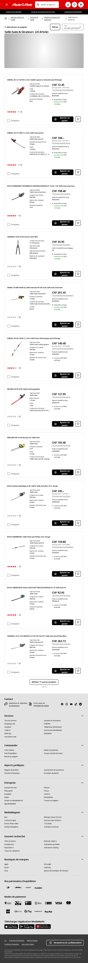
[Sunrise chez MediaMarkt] (53, 730)
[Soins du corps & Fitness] (52, 820)
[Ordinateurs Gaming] (51, 847)
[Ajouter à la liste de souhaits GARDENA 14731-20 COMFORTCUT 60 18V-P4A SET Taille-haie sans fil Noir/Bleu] (78, 671)
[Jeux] (5, 817)
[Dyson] (6, 867)
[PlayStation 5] (9, 847)
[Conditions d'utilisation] (11, 944)
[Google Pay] (28, 911)
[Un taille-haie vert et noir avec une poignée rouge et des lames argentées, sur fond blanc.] (18, 496)
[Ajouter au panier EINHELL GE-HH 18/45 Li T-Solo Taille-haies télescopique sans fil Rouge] (62, 375)
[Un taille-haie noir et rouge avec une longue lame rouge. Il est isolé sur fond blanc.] (18, 399)
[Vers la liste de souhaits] (74, 4)
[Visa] (58, 903)
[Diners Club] (18, 911)
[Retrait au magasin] (11, 756)
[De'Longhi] (47, 864)
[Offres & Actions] (10, 841)
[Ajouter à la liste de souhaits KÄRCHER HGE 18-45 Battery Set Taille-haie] (78, 472)
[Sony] (6, 871)
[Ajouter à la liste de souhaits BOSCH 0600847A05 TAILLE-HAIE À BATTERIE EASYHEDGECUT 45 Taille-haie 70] (78, 622)
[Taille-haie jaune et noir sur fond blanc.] (18, 448)
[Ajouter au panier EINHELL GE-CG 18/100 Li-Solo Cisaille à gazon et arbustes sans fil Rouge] (62, 119)
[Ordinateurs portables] (52, 844)
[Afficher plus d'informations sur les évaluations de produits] (21, 112)
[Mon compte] (68, 4)
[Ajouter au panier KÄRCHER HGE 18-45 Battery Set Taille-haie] (62, 472)
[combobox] (49, 4)
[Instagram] (67, 704)
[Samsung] (47, 867)
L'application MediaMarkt (73, 12)
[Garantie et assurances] (52, 720)
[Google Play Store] (26, 926)
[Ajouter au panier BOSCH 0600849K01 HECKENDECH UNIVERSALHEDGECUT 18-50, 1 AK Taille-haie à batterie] (62, 223)
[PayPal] (48, 912)
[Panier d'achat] (81, 4)
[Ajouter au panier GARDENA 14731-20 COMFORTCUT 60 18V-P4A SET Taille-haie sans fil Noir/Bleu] (62, 671)
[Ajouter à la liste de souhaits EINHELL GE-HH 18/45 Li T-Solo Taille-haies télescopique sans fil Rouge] (78, 375)
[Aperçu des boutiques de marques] (56, 871)
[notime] (28, 887)
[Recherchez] (38, 4)
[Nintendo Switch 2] (50, 841)
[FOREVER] (47, 724)
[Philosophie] (8, 791)
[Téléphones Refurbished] (53, 727)
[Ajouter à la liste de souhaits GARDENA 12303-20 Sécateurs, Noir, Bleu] (78, 274)
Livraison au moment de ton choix (43, 12)
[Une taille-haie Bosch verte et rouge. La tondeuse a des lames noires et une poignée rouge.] (18, 598)
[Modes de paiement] (51, 750)
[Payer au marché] (8, 903)
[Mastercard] (68, 903)
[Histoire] (47, 787)
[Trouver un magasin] (51, 800)
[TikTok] (76, 704)
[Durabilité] (7, 794)
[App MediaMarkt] (10, 804)
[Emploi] (6, 797)
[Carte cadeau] (9, 750)
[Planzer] (38, 888)
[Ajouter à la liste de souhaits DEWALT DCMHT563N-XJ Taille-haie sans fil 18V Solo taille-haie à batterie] (78, 324)
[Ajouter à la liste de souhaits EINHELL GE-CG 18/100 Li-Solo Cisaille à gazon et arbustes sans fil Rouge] (78, 119)
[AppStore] (11, 926)
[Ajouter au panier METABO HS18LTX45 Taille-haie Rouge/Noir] (62, 424)
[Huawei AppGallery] (43, 926)
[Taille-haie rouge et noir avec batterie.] (18, 90)
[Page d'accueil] (6, 18)
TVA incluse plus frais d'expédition (62, 90)
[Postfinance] (38, 911)
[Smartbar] (7, 727)
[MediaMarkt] (22, 4)
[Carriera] (47, 794)
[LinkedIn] (81, 704)
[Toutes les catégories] (6, 4)
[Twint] (48, 903)
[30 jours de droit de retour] (53, 753)
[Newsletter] (48, 733)
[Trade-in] (7, 730)
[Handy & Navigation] (11, 827)
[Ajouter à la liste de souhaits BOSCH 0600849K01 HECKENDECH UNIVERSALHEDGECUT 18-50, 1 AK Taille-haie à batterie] (78, 223)
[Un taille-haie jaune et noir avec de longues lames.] (18, 298)
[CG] (5, 941)
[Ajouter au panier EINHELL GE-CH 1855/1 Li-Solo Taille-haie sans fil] (62, 172)
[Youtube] (72, 704)
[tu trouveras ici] (14, 706)
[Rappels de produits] (11, 770)
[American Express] (8, 911)
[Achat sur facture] (38, 903)
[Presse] (46, 791)
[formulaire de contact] (41, 706)
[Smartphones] (9, 844)
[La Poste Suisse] (8, 887)
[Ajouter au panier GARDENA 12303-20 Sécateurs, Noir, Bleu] (62, 274)
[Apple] (6, 864)
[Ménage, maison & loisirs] (53, 817)
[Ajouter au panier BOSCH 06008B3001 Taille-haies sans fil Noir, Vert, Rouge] (62, 574)
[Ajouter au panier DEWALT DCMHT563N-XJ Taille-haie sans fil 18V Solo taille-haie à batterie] (62, 324)
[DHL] (18, 887)
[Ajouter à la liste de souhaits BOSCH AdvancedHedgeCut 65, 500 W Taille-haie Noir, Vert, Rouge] (78, 523)
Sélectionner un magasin (15, 27)
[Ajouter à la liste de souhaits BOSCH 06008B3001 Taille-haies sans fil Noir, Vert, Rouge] (78, 574)
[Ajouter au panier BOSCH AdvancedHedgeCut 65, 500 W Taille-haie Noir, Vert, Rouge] (62, 523)
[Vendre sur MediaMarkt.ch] (13, 800)
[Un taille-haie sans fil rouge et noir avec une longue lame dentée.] (18, 143)
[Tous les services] (10, 720)
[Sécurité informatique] (12, 773)
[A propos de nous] (10, 787)
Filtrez (55, 27)
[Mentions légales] (32, 941)
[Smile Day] (7, 733)
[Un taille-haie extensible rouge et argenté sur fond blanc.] (18, 348)
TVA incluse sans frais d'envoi (61, 143)
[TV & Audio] (48, 823)
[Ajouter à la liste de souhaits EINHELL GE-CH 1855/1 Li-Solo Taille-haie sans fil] (78, 172)
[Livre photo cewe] (10, 737)
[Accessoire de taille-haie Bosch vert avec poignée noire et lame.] (18, 547)
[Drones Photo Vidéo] (11, 823)
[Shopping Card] (9, 724)
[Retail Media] (48, 797)
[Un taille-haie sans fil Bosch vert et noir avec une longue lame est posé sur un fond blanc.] (18, 196)
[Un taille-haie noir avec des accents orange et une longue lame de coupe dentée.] (18, 646)
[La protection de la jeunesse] (54, 770)
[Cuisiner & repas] (10, 820)
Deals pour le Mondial (13, 12)
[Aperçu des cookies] (28, 944)
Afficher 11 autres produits (44, 682)
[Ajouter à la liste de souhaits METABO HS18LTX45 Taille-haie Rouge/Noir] (78, 424)
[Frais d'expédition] (10, 753)
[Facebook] (63, 704)
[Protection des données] (16, 941)
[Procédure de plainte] (51, 773)
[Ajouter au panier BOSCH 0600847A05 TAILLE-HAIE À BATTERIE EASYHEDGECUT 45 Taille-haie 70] (62, 622)
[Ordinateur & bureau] (51, 827)
